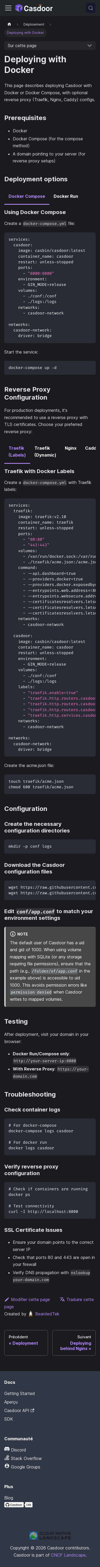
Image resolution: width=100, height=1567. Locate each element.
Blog (8, 1497)
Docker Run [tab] (66, 196)
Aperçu (11, 1402)
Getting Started (19, 1393)
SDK (8, 1419)
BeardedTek (43, 1313)
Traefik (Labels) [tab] (17, 451)
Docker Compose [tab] (27, 196)
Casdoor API (19, 1410)
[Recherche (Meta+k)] (91, 8)
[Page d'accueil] (9, 24)
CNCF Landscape (68, 1555)
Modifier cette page (27, 1299)
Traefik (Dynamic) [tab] (45, 451)
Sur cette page (22, 45)
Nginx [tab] (71, 448)
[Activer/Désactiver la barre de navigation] (8, 8)
